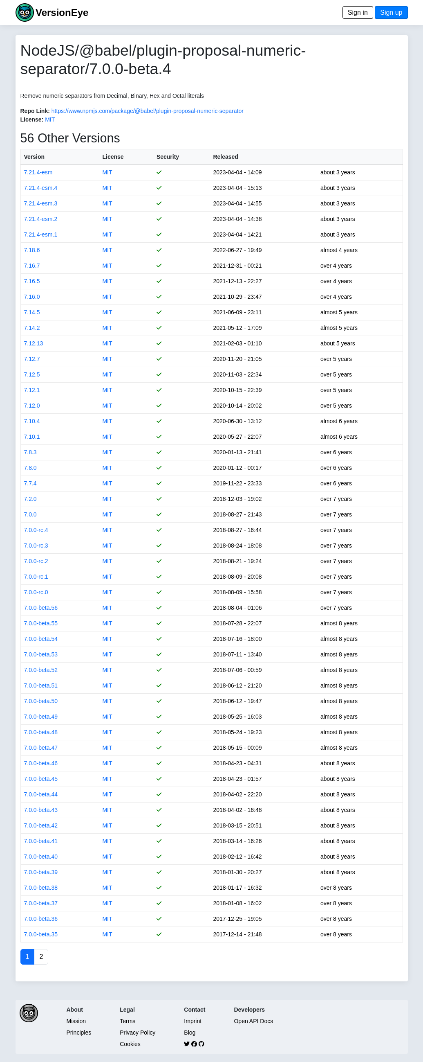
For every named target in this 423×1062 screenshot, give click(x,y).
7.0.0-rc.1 (36, 576)
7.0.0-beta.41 (41, 841)
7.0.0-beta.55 (41, 623)
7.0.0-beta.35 (41, 934)
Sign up (391, 12)
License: (32, 119)
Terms (127, 1021)
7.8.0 (30, 467)
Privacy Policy (137, 1032)
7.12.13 (33, 343)
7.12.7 (32, 359)
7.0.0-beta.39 (41, 872)
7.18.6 (32, 250)
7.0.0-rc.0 (36, 592)
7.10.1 (32, 436)
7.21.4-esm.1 (41, 234)
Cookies (130, 1044)
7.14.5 (32, 312)
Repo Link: (35, 111)
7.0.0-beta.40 (41, 856)
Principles (79, 1032)
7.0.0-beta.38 (41, 887)
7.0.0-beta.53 (41, 654)
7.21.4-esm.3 (41, 203)
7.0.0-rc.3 (36, 545)
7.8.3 (30, 452)
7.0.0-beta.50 (41, 701)
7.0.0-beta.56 (41, 607)
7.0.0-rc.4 (36, 530)
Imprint (192, 1021)
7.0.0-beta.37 (41, 903)
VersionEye (62, 12)
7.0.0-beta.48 (41, 732)
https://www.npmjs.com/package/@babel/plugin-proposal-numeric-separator (147, 111)
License (112, 156)
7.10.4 (32, 421)
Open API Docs (253, 1021)
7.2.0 (30, 499)
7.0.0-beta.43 (41, 810)
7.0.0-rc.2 (36, 561)
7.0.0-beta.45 (41, 779)
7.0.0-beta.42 (41, 825)
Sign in (358, 12)
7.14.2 (32, 328)
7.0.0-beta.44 (41, 794)
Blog (189, 1032)
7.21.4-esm (38, 172)
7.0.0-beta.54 (41, 639)
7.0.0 (30, 514)
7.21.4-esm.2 (41, 219)
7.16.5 (32, 281)
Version (34, 156)
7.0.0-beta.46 (41, 763)
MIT (50, 119)
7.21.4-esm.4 (41, 188)
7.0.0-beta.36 (41, 918)
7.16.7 (32, 265)
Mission (76, 1021)
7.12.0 (32, 405)
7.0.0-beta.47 (41, 747)
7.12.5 (32, 374)
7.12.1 (32, 390)
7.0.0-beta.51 (41, 685)
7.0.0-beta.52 (41, 670)
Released (225, 156)
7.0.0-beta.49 (41, 716)
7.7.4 (30, 483)
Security (168, 156)
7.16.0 (32, 296)
